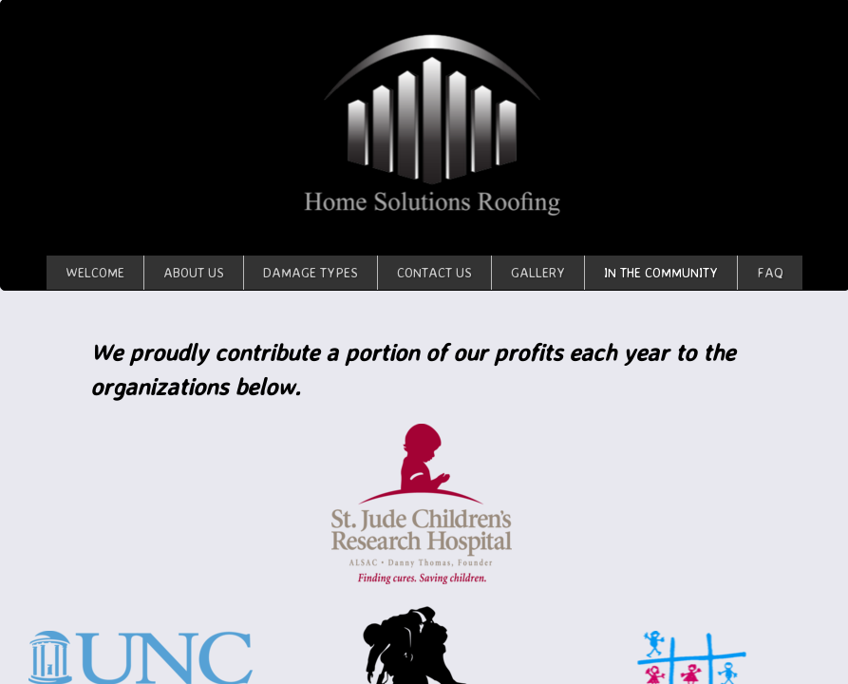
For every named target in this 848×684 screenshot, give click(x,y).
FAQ (770, 272)
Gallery (538, 272)
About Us (193, 272)
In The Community (661, 272)
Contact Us (434, 272)
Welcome (95, 272)
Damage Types (310, 272)
